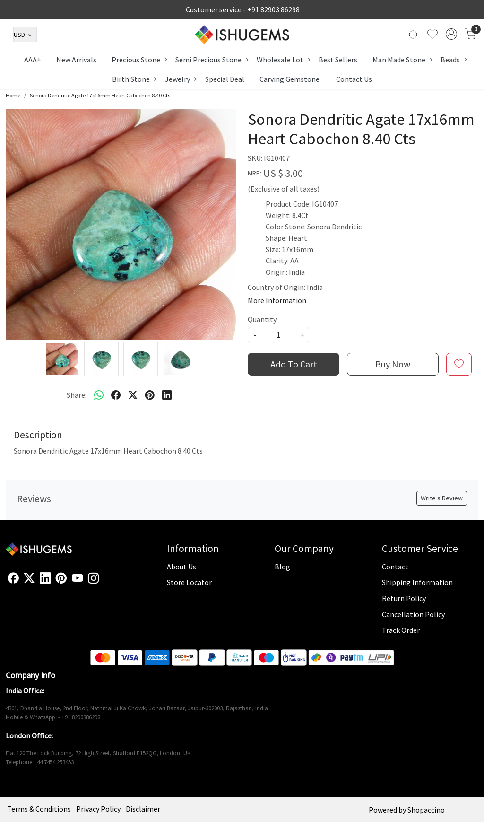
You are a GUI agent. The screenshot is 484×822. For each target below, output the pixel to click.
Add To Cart (293, 364)
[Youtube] (77, 578)
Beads (453, 59)
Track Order (401, 630)
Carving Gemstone (289, 79)
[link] (413, 34)
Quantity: (263, 319)
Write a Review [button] (442, 498)
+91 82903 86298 (273, 9)
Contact (395, 566)
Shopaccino (426, 809)
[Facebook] (13, 578)
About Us (181, 566)
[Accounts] (451, 34)
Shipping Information (417, 582)
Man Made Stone (402, 59)
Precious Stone (139, 59)
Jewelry (180, 79)
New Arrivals (76, 59)
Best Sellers (338, 59)
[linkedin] (166, 395)
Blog (282, 566)
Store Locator (189, 582)
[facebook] (115, 395)
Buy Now (392, 364)
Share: (76, 395)
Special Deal (224, 79)
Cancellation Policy (413, 614)
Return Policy (404, 598)
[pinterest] (149, 395)
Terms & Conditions (39, 808)
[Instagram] (93, 578)
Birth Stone (134, 79)
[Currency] (25, 34)
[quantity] (278, 335)
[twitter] (132, 395)
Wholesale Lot (283, 59)
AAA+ (32, 59)
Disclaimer (143, 808)
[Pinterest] (61, 578)
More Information (277, 300)
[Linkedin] (45, 578)
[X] (29, 578)
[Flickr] (104, 582)
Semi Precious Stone (211, 59)
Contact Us (354, 79)
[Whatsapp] (98, 395)
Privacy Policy (98, 808)
